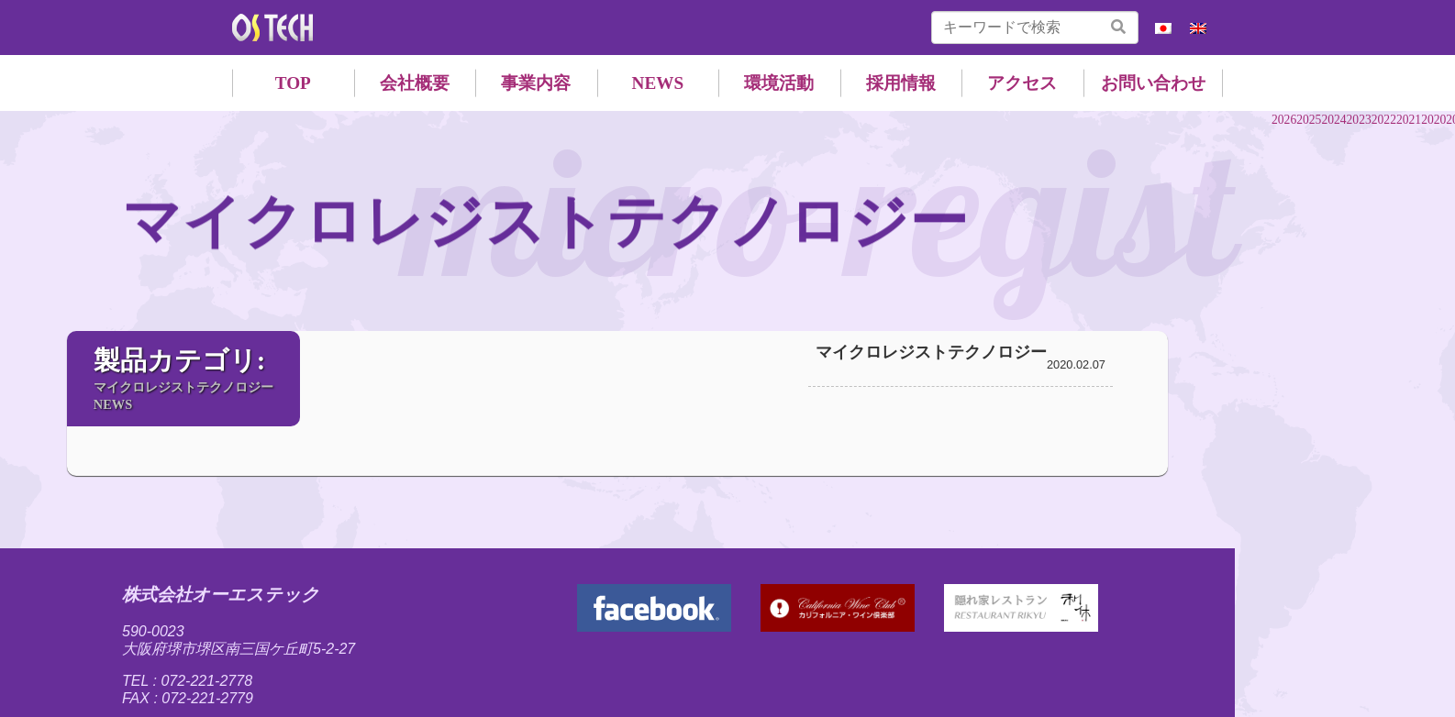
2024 (1333, 120)
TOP (293, 83)
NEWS (658, 83)
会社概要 (415, 83)
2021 (1408, 120)
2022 (1384, 120)
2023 (1359, 120)
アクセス (1022, 83)
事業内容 (536, 83)
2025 (1308, 120)
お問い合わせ (1153, 83)
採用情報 (901, 83)
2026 (1284, 120)
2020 (1433, 120)
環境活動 (779, 83)
